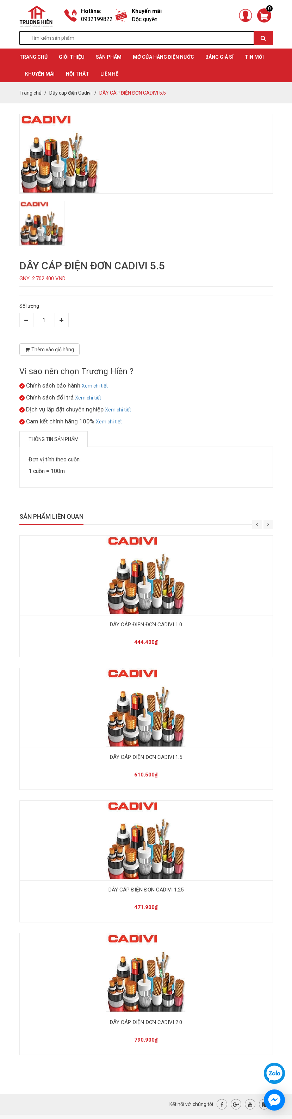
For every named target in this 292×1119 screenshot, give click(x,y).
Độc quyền (144, 19)
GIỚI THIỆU (72, 57)
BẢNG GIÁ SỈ (219, 57)
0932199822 (97, 19)
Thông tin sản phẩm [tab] (54, 439)
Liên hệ (109, 74)
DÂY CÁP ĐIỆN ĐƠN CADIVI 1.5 (146, 757)
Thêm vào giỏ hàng (49, 349)
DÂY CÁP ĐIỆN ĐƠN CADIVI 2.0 (146, 1022)
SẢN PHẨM (109, 57)
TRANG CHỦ (33, 57)
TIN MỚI (254, 57)
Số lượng (29, 306)
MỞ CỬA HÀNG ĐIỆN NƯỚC (163, 57)
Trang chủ (30, 93)
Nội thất (77, 74)
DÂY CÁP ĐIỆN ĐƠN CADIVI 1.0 (146, 624)
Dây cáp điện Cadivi (70, 93)
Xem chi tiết (95, 386)
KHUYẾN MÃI (40, 74)
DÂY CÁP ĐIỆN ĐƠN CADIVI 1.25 (146, 890)
